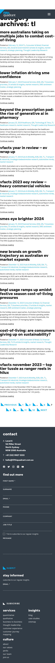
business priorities (20, 296)
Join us (6, 648)
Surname (7, 480)
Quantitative (8, 605)
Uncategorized (16, 150)
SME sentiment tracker (17, 298)
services (9, 601)
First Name (9, 472)
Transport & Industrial (9, 258)
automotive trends (46, 150)
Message (7, 529)
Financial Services (29, 72)
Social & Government (19, 38)
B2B (38, 72)
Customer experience (12, 619)
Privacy (42, 659)
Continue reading (7, 57)
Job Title (7, 515)
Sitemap (32, 612)
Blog (30, 605)
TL (24, 36)
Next (44, 400)
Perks (5, 641)
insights (34, 601)
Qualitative (8, 609)
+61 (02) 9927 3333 (15, 445)
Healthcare (26, 113)
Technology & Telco (43, 113)
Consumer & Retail (33, 36)
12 (33, 400)
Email (6, 489)
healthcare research (8, 116)
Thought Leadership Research (35, 41)
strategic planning (15, 41)
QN (8, 38)
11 (25, 400)
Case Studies (34, 609)
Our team (7, 644)
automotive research (30, 150)
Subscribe (13, 594)
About (5, 634)
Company (7, 507)
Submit (11, 558)
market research (32, 75)
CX (41, 293)
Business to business (12, 612)
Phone (6, 498)
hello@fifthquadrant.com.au (19, 450)
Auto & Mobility (28, 147)
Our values (7, 638)
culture (8, 630)
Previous (11, 395)
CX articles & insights (35, 38)
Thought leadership (12, 615)
